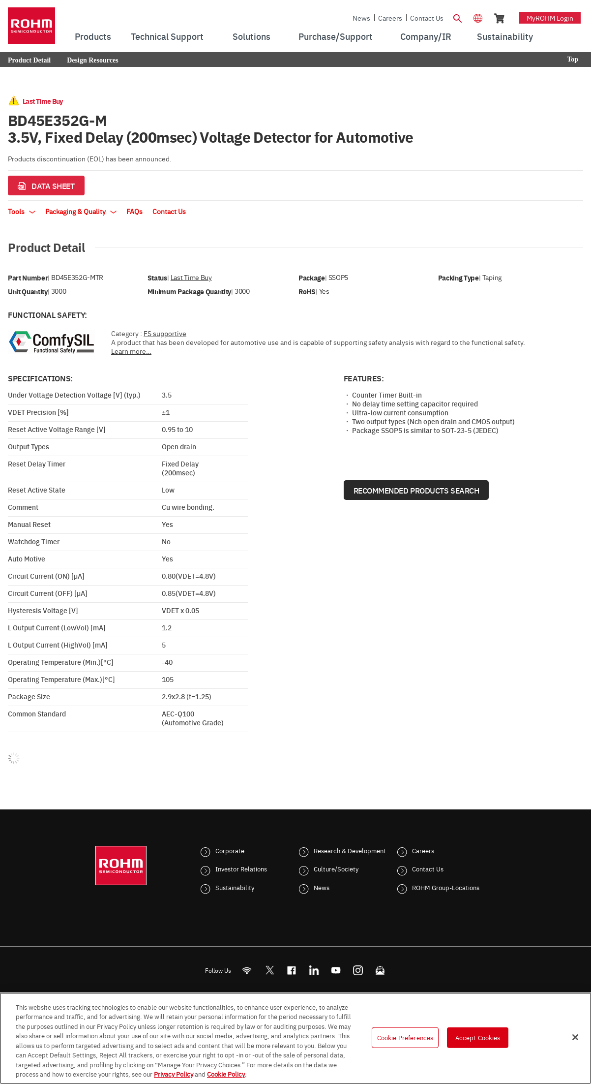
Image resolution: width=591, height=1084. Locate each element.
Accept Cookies (478, 1037)
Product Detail (29, 60)
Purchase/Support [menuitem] (335, 36)
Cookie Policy (226, 1073)
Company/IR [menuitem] (425, 36)
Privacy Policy (173, 1073)
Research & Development (350, 850)
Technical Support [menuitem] (167, 36)
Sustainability (234, 887)
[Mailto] (380, 970)
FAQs (134, 211)
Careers (390, 17)
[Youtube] (336, 970)
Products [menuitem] (93, 36)
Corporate (229, 850)
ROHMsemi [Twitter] (269, 970)
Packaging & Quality (81, 211)
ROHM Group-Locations (445, 887)
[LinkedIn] (314, 970)
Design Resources (92, 60)
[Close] (575, 1037)
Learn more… (131, 351)
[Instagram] (358, 970)
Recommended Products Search (416, 490)
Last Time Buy (191, 277)
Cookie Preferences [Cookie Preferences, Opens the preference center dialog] (405, 1037)
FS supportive (165, 333)
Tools (21, 211)
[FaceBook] (292, 970)
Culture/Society (336, 868)
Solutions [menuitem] (251, 36)
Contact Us (426, 17)
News (361, 17)
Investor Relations (241, 868)
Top (572, 59)
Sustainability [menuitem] (505, 36)
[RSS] (247, 970)
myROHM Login (550, 18)
